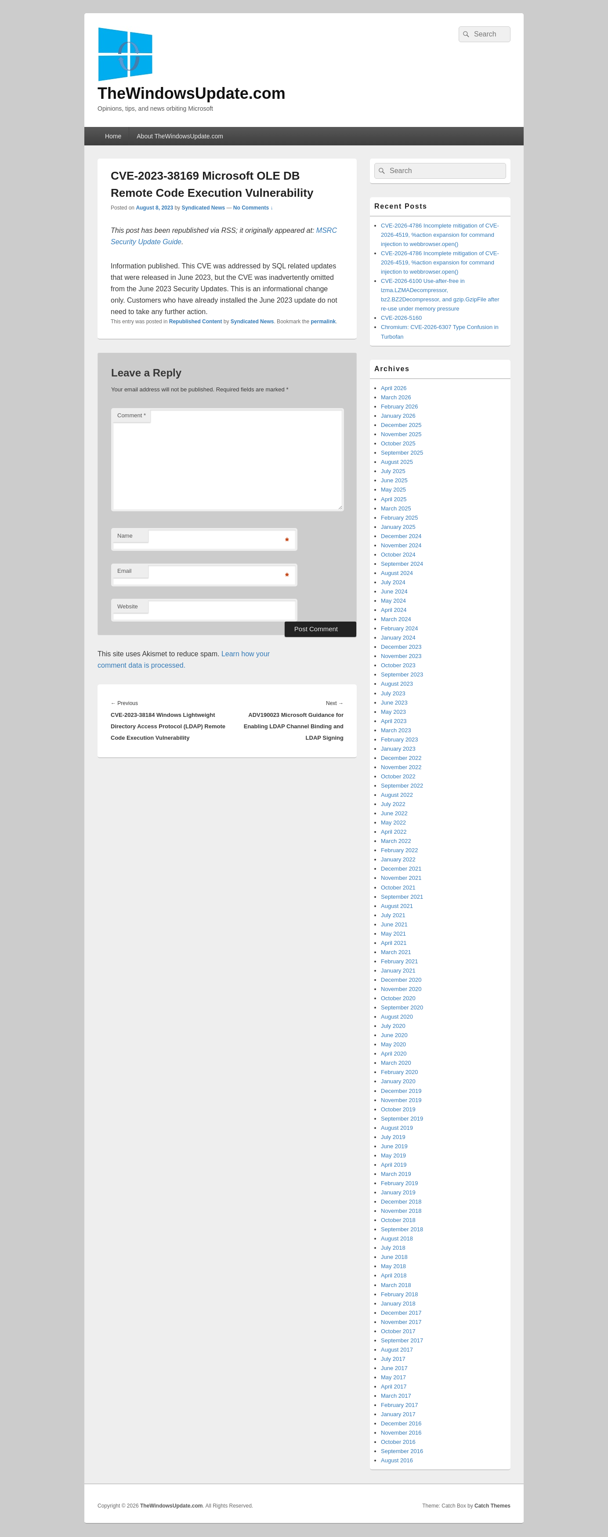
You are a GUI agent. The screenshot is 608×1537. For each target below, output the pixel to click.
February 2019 (399, 1183)
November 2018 (401, 1211)
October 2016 (398, 1442)
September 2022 (402, 785)
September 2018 (402, 1229)
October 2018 (398, 1220)
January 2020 (398, 1081)
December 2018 (401, 1201)
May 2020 (393, 1044)
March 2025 (396, 508)
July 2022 (393, 804)
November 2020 (401, 989)
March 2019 (396, 1174)
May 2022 (393, 822)
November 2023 (401, 656)
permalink (323, 321)
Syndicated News (203, 208)
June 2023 (394, 702)
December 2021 (401, 868)
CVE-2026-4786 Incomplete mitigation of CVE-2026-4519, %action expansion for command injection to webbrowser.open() (440, 234)
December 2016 (401, 1423)
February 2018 (399, 1294)
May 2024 (393, 600)
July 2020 (393, 1026)
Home (113, 136)
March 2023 (396, 730)
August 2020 (397, 1016)
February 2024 (399, 628)
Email (124, 571)
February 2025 (399, 517)
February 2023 (399, 739)
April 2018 (394, 1275)
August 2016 (397, 1460)
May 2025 (393, 489)
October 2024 (398, 554)
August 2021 (397, 906)
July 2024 (393, 582)
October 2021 (398, 887)
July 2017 (393, 1359)
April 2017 (394, 1386)
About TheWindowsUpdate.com (180, 136)
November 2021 (401, 878)
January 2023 (398, 748)
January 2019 (398, 1192)
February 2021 (399, 961)
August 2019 (397, 1128)
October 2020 (398, 998)
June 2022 (394, 813)
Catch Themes (492, 1506)
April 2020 (394, 1053)
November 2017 (401, 1322)
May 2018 (393, 1266)
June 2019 (394, 1146)
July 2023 (393, 693)
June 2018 (394, 1257)
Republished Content (195, 321)
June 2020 (394, 1035)
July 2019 (393, 1137)
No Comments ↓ (253, 208)
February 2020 (399, 1072)
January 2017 (398, 1414)
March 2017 (396, 1395)
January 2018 (398, 1303)
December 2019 (401, 1091)
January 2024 (398, 637)
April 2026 (394, 388)
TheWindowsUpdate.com (192, 93)
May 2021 (393, 933)
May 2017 (393, 1377)
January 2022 (398, 859)
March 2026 (396, 397)
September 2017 (402, 1340)
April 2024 (394, 610)
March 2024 (396, 619)
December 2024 (401, 536)
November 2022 (401, 767)
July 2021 (393, 915)
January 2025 (398, 527)
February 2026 (399, 406)
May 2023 (393, 712)
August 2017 (397, 1349)
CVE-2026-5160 (401, 318)
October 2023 (398, 665)
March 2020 (396, 1063)
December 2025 (401, 425)
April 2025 (394, 499)
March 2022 (396, 841)
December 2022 (401, 758)
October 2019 (398, 1109)
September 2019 (402, 1118)
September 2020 (402, 1007)
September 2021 (402, 896)
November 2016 (401, 1432)
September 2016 (402, 1451)
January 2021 (398, 970)
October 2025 (398, 443)
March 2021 (396, 952)
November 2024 (401, 545)
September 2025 (402, 452)
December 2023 (401, 647)
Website (127, 606)
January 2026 (398, 415)
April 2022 (394, 831)
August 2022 (397, 795)
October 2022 (398, 776)
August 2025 (397, 462)
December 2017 (401, 1312)
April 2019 (394, 1164)
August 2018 (397, 1238)
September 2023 (402, 674)
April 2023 (394, 721)
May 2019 (393, 1155)
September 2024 (402, 564)
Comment (131, 415)
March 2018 (396, 1285)
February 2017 (399, 1405)
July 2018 (393, 1247)
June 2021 (394, 924)
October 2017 (398, 1331)
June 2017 (394, 1368)
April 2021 (394, 943)
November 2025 (401, 434)
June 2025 (394, 480)
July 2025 (393, 471)
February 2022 (399, 850)
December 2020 (401, 979)
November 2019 (401, 1100)
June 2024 (394, 591)
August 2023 (397, 683)
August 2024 (397, 573)
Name (125, 535)
